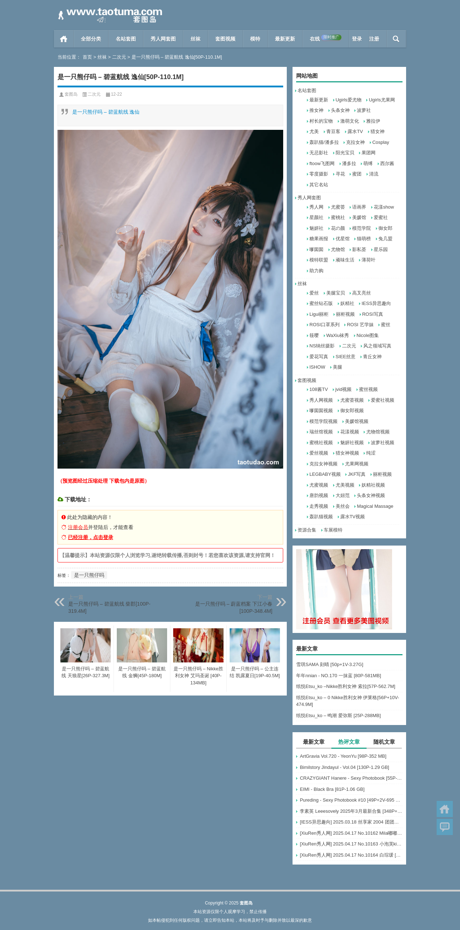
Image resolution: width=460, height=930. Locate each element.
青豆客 (333, 131)
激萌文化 (349, 121)
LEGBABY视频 (325, 474)
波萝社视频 (382, 442)
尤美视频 (345, 485)
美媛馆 (359, 217)
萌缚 (368, 163)
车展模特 (333, 530)
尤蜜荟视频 (352, 400)
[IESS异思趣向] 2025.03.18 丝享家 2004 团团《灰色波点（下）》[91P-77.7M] (351, 822)
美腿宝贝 (335, 293)
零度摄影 (318, 174)
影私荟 (359, 249)
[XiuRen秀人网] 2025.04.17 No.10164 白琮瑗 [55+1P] (351, 855)
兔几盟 (385, 238)
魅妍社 (316, 228)
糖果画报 (318, 238)
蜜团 (357, 174)
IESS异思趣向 (376, 303)
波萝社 (364, 110)
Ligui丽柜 (318, 314)
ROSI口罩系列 (324, 324)
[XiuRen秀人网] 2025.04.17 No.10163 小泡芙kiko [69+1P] (351, 844)
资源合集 (307, 530)
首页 (64, 38)
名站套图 (126, 39)
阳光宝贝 (345, 152)
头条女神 (340, 110)
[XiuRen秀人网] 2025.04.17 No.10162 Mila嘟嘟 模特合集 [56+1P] (351, 833)
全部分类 (91, 39)
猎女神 (378, 131)
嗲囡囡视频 (321, 410)
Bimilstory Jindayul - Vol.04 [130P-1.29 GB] (344, 767)
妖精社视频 (373, 485)
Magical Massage (375, 506)
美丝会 (343, 506)
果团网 (369, 152)
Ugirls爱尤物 (349, 99)
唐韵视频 (318, 495)
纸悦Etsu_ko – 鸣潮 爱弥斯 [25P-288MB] (338, 715)
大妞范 (343, 495)
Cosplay (380, 142)
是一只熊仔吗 (89, 575)
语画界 (359, 207)
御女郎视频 (352, 410)
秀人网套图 (163, 39)
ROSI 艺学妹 (360, 324)
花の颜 (338, 228)
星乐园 (381, 249)
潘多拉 (349, 163)
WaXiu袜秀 (337, 335)
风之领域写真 (377, 345)
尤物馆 (338, 249)
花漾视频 (349, 431)
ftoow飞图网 (322, 163)
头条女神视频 (371, 495)
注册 (374, 39)
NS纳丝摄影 (322, 345)
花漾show (384, 207)
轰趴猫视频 (321, 516)
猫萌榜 (364, 238)
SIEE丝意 (346, 356)
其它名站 (318, 184)
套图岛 (71, 94)
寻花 (340, 174)
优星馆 (343, 238)
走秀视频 (318, 506)
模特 (255, 39)
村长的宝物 (321, 121)
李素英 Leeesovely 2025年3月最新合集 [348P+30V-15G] (351, 811)
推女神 (316, 110)
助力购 (316, 270)
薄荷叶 (369, 260)
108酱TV (318, 389)
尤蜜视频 (318, 485)
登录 (357, 39)
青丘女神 (372, 356)
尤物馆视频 (378, 431)
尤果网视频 (356, 463)
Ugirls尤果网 (382, 99)
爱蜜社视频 (382, 400)
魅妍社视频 (352, 442)
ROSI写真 (372, 314)
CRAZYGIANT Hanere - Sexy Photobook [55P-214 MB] (351, 778)
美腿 (337, 367)
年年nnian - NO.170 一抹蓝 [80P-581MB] (338, 675)
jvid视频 (343, 389)
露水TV (355, 131)
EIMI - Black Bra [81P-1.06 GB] (332, 789)
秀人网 (316, 207)
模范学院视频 (323, 421)
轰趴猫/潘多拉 (324, 142)
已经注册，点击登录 (90, 537)
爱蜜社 (381, 217)
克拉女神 (355, 142)
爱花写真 (318, 356)
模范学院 (361, 228)
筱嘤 (314, 335)
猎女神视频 (347, 453)
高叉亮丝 (361, 293)
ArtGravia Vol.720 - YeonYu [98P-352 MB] (343, 756)
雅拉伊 (373, 121)
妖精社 (347, 303)
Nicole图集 (367, 335)
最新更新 (285, 39)
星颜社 (316, 217)
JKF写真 (356, 474)
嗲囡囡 (316, 249)
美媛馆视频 (356, 421)
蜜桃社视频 (321, 442)
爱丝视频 (318, 453)
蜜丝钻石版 (321, 303)
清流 (373, 174)
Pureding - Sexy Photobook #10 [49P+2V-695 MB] (351, 800)
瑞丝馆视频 (321, 431)
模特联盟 (318, 260)
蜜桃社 (338, 217)
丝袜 (195, 39)
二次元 (119, 57)
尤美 (314, 131)
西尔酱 (387, 163)
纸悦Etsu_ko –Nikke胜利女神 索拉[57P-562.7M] (345, 686)
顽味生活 (345, 260)
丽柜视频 (345, 314)
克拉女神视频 (323, 463)
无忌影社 (318, 152)
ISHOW (317, 367)
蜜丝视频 (368, 389)
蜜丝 (385, 324)
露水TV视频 (352, 516)
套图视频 (225, 39)
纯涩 (371, 453)
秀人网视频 (321, 400)
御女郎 (385, 228)
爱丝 (314, 293)
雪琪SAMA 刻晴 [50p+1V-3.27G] (329, 664)
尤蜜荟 (338, 207)
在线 (325, 38)
